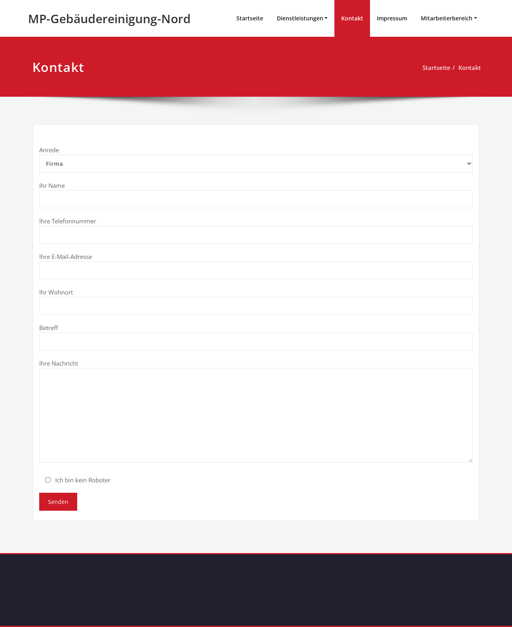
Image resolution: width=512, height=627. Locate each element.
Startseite (249, 18)
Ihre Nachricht (256, 411)
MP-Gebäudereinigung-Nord (109, 18)
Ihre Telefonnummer (256, 230)
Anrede (256, 159)
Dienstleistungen (300, 18)
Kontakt (352, 18)
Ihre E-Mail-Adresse (256, 266)
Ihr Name (256, 194)
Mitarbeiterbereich (446, 18)
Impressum (392, 18)
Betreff (256, 337)
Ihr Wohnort (256, 301)
